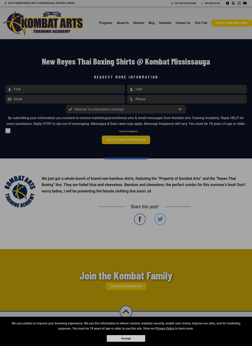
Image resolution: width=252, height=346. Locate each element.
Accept (126, 338)
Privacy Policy (165, 328)
